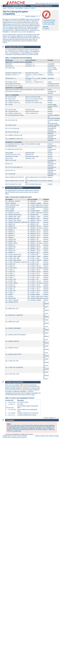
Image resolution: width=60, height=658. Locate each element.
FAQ (47, 3)
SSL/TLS (33, 8)
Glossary (51, 3)
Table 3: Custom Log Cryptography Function (19, 398)
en (37, 16)
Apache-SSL (11, 24)
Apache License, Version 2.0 (19, 437)
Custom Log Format (10, 386)
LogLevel (50, 69)
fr (39, 16)
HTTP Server (11, 8)
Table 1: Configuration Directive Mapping (18, 58)
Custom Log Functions (49, 23)
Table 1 (27, 51)
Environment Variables (49, 22)
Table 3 (33, 394)
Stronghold (5, 30)
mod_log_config (22, 386)
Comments (46, 28)
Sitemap (57, 3)
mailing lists (17, 431)
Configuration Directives (49, 20)
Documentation (19, 8)
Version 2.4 (27, 8)
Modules (37, 3)
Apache (4, 8)
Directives (42, 3)
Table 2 (7, 193)
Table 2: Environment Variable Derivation (18, 197)
